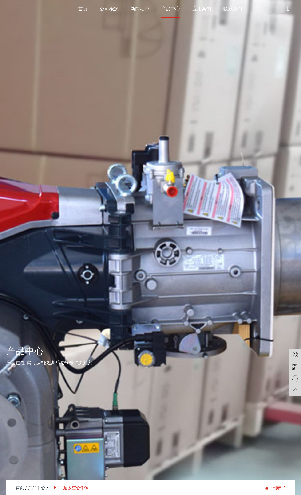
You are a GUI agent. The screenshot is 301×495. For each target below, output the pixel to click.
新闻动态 (140, 8)
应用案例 (201, 8)
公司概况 (109, 8)
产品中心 (170, 8)
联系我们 (232, 8)
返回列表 (272, 487)
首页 (83, 8)
